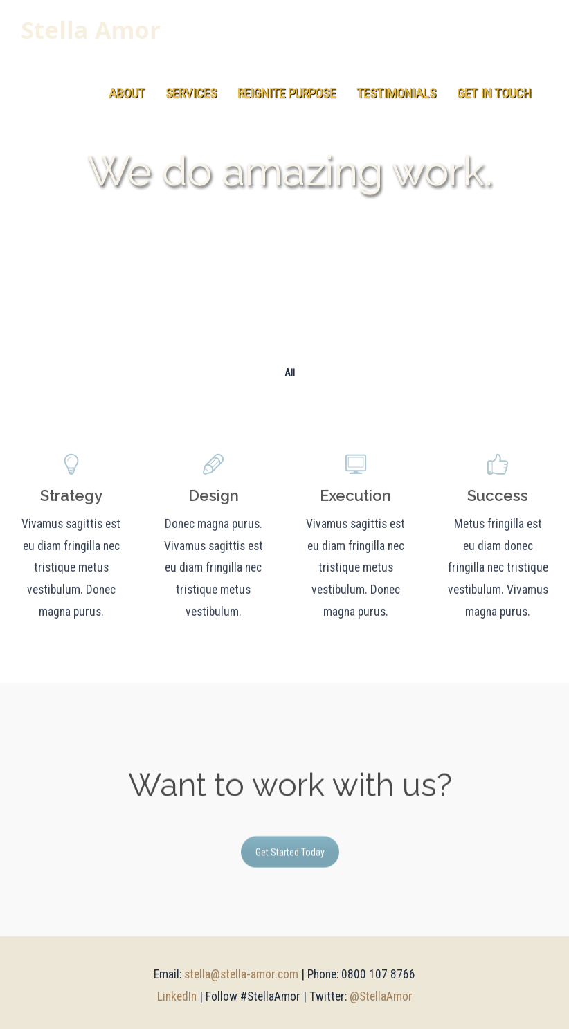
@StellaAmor (381, 996)
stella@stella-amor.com (241, 974)
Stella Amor (91, 30)
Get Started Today (290, 856)
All (289, 373)
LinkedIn (177, 996)
